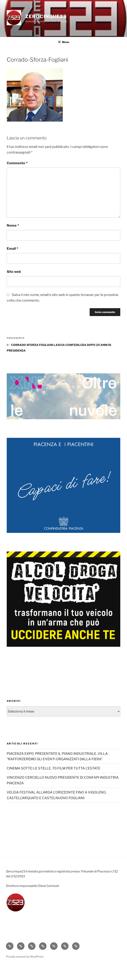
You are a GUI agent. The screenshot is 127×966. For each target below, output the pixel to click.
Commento (17, 163)
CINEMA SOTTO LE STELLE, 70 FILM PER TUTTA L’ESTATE (53, 768)
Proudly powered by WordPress (25, 956)
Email (12, 248)
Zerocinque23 (45, 16)
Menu (63, 42)
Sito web (14, 272)
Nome (13, 225)
